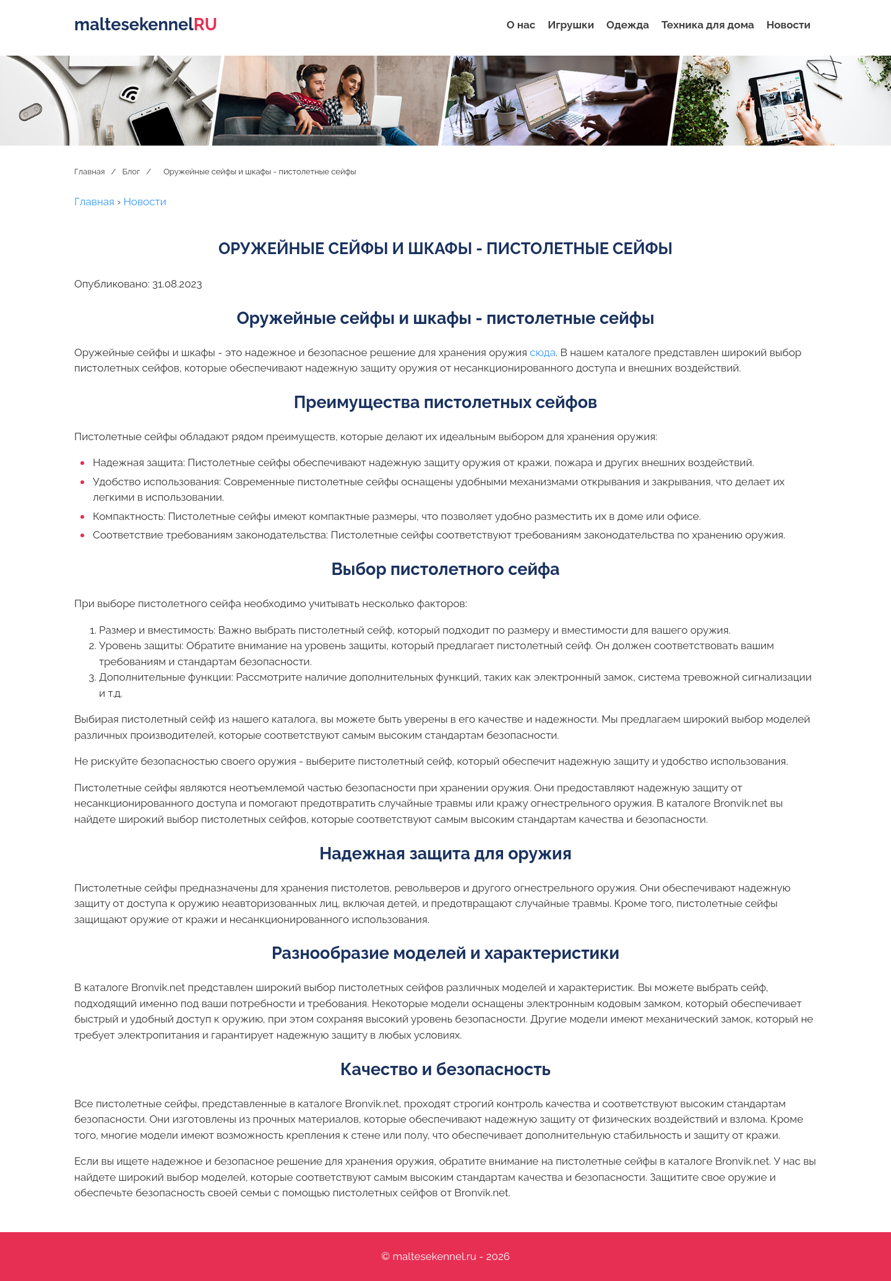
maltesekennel (145, 24)
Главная (89, 171)
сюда (543, 352)
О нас (521, 25)
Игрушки (571, 25)
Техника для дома (707, 25)
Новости (789, 25)
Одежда (627, 25)
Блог (131, 171)
